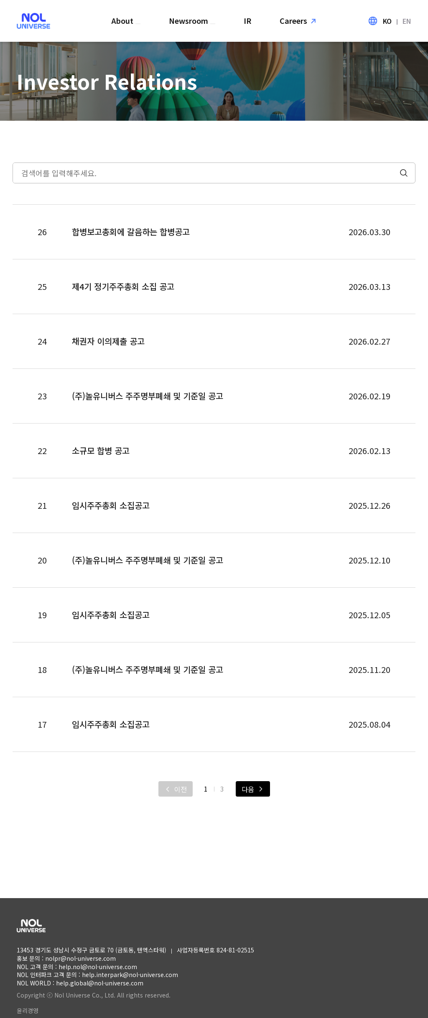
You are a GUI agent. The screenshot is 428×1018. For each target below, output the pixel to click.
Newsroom (189, 20)
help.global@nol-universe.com (99, 983)
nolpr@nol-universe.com (80, 958)
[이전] (175, 789)
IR (247, 20)
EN (407, 20)
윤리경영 (27, 1010)
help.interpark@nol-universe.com (130, 974)
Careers (293, 20)
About (123, 20)
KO (387, 20)
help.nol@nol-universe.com (98, 966)
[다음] (253, 789)
